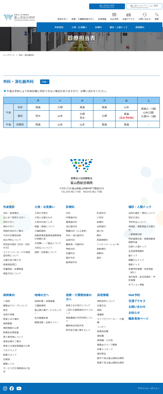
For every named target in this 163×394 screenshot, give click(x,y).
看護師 (100, 314)
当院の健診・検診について (141, 213)
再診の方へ (8, 226)
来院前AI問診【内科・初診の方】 (16, 246)
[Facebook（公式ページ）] (12, 388)
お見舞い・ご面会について (48, 243)
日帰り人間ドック (137, 246)
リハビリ (101, 326)
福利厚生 (101, 353)
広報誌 (6, 359)
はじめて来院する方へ (14, 217)
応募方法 (101, 305)
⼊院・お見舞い (45, 207)
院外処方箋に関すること (78, 330)
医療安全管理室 (11, 332)
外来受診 (56, 23)
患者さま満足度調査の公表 (16, 345)
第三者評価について (13, 336)
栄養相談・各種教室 (13, 268)
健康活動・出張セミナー (47, 322)
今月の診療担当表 (12, 235)
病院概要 (7, 323)
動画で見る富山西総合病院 (110, 362)
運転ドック (134, 264)
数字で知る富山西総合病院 (110, 358)
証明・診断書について (46, 252)
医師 (99, 310)
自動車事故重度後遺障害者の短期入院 (48, 237)
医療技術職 (102, 331)
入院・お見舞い (78, 23)
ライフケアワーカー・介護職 (110, 320)
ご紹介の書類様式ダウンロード (79, 311)
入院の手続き (41, 213)
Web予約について (12, 239)
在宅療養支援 (41, 317)
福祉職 (100, 335)
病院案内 (144, 23)
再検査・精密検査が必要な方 (141, 228)
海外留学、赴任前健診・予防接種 (141, 278)
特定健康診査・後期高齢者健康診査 (141, 240)
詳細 (44, 81)
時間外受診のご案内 (13, 230)
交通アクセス (129, 15)
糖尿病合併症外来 (75, 325)
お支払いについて (43, 247)
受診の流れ (134, 217)
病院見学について (106, 301)
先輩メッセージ (105, 349)
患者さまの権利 (11, 318)
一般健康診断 (135, 234)
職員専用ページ (138, 318)
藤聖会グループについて (15, 305)
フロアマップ (10, 350)
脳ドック (132, 255)
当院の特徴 (8, 314)
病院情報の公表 (11, 327)
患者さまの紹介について (78, 305)
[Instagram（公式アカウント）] (5, 388)
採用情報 (103, 15)
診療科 (99, 23)
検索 (157, 15)
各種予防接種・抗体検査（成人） (140, 270)
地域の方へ (63, 15)
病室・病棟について (45, 226)
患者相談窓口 (10, 264)
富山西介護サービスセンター (48, 311)
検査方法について (12, 273)
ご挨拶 (6, 301)
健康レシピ (8, 363)
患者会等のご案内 (12, 341)
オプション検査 (136, 284)
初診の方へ (8, 221)
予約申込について (137, 221)
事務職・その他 (105, 340)
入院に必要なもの (43, 217)
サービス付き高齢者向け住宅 (16, 370)
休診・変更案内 (11, 213)
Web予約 (115, 15)
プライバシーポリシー (149, 388)
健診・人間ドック (121, 23)
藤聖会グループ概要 (107, 344)
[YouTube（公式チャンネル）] (18, 388)
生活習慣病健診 (136, 251)
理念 (5, 310)
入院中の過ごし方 (43, 221)
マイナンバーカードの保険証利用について (16, 253)
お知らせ (134, 312)
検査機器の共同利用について (79, 319)
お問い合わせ (145, 15)
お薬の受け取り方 (12, 259)
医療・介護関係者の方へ (83, 15)
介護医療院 (40, 230)
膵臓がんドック (136, 259)
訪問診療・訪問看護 (45, 301)
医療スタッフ (10, 354)
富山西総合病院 (81, 180)
